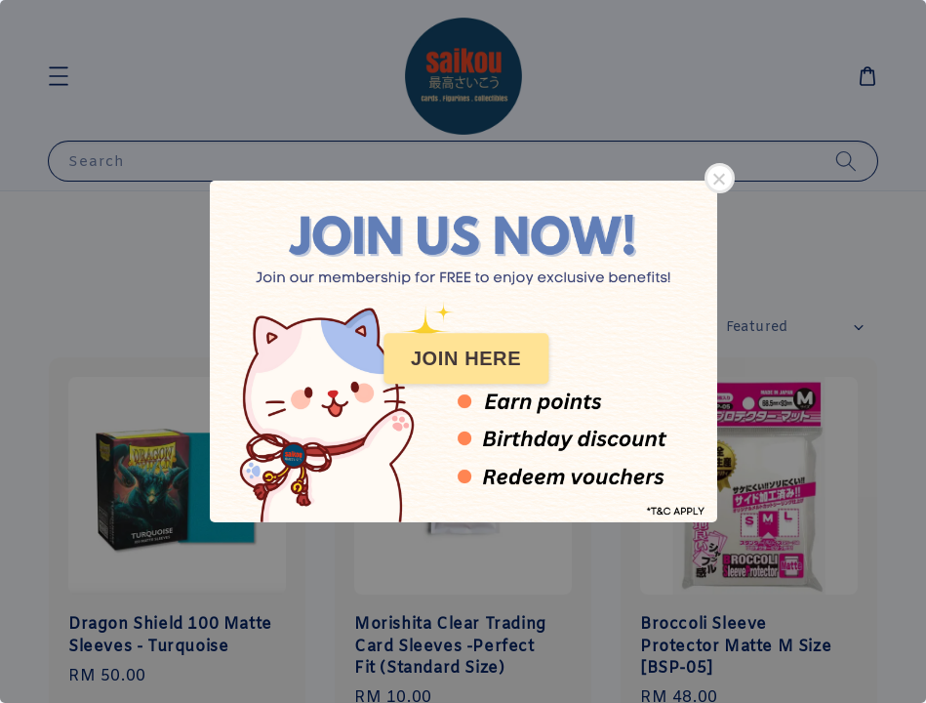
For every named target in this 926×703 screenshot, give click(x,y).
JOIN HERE (466, 358)
